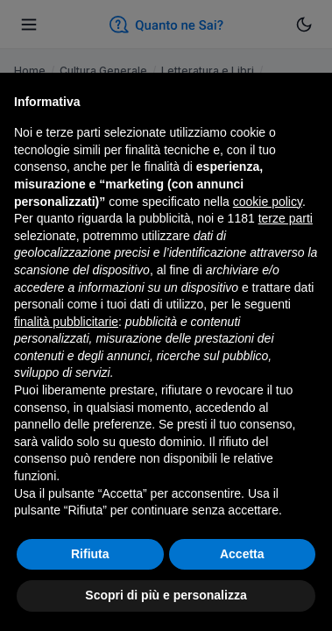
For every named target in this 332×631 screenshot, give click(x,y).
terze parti (285, 218)
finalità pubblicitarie (66, 322)
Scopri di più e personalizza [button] (165, 595)
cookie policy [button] (267, 202)
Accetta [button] (242, 554)
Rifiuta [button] (90, 554)
